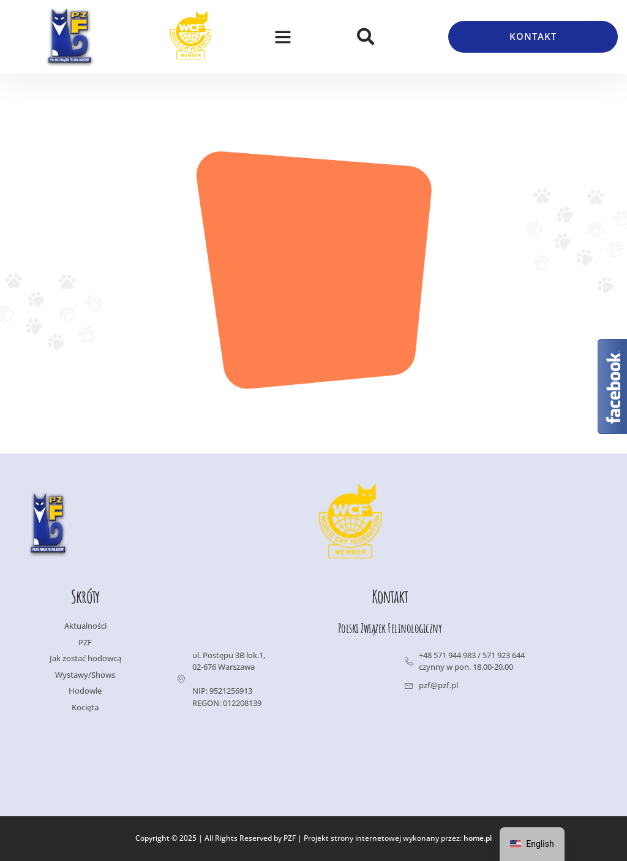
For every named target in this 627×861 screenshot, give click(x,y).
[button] (283, 37)
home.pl (478, 838)
